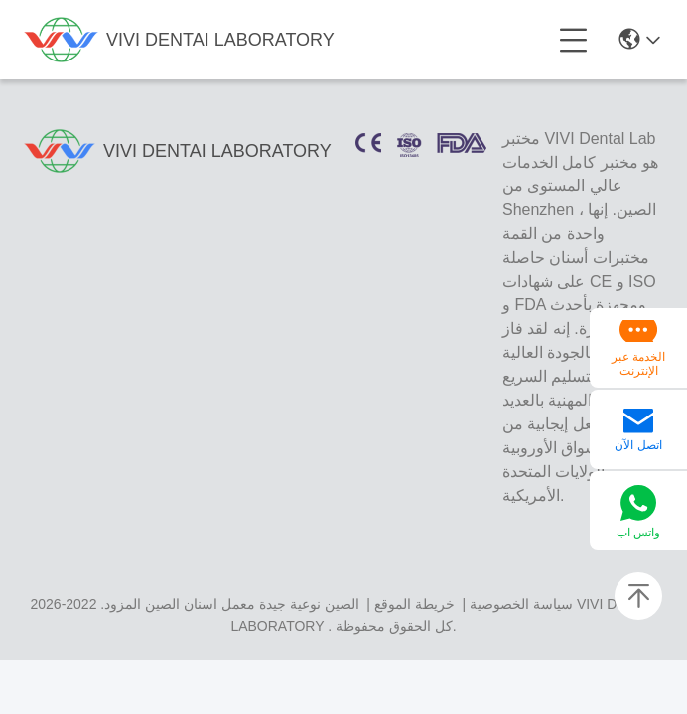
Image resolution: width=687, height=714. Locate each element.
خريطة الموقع (414, 604)
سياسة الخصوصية (521, 604)
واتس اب (638, 532)
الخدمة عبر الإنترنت (638, 364)
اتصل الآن (638, 445)
